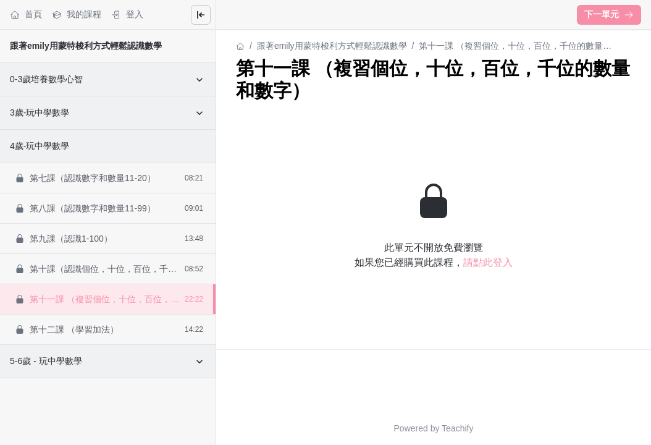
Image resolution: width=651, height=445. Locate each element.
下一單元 (609, 14)
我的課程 (76, 14)
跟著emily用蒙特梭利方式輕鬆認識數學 (86, 46)
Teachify (457, 428)
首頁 (26, 14)
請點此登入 (488, 262)
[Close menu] (201, 15)
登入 (127, 14)
